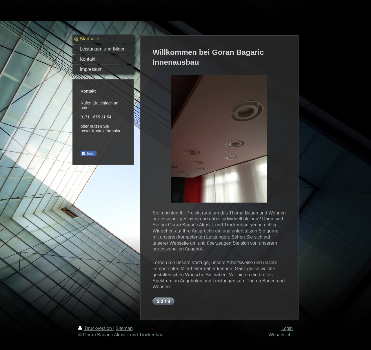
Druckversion (95, 328)
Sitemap (124, 328)
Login (287, 328)
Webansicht (281, 334)
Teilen (88, 153)
